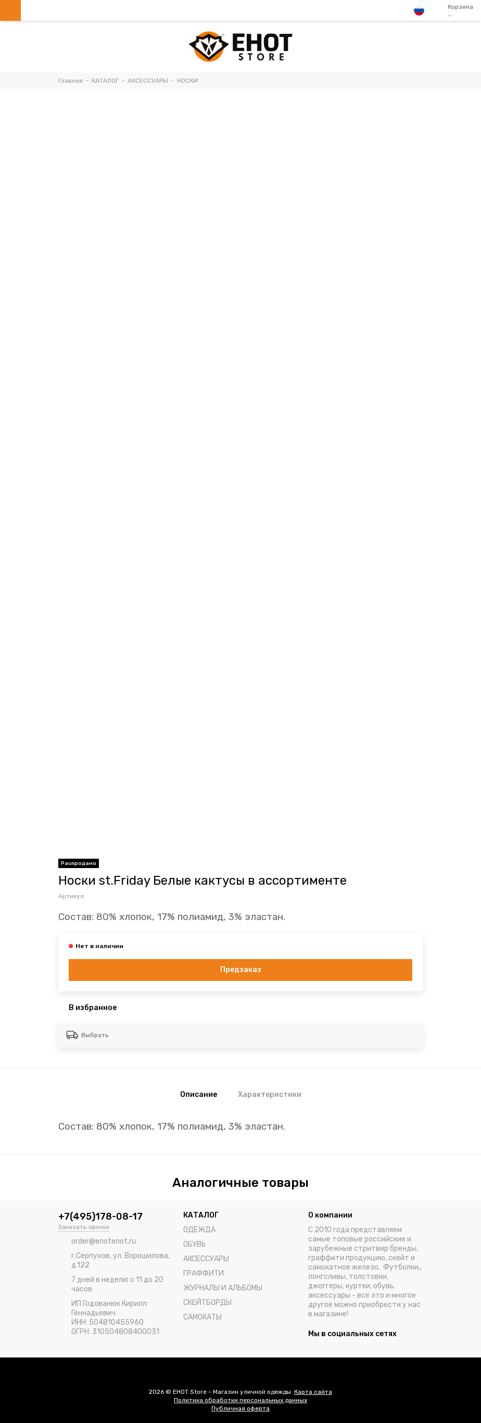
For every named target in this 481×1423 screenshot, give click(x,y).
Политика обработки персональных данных (240, 1400)
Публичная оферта (240, 1408)
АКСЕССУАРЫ (206, 1258)
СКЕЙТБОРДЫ (207, 1302)
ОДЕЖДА (199, 1229)
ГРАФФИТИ (203, 1273)
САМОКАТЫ (202, 1317)
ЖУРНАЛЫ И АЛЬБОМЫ (222, 1288)
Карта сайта (313, 1391)
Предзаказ (240, 969)
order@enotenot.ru (103, 1241)
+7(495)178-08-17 (100, 1216)
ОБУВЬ (194, 1244)
